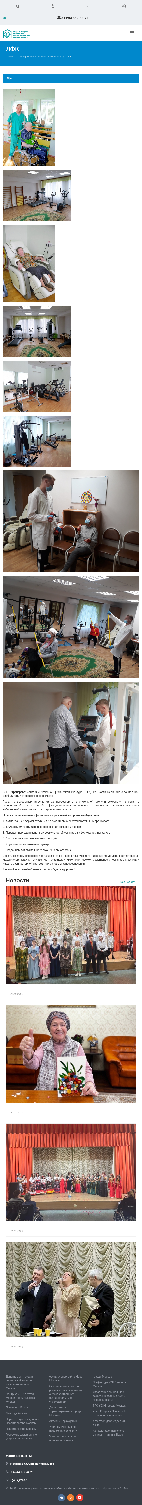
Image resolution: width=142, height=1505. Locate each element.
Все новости (128, 881)
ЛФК (10, 78)
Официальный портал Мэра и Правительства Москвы (20, 1397)
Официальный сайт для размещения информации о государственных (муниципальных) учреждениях (65, 1394)
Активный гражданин (63, 1421)
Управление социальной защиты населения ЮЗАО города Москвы (109, 1395)
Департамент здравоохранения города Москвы (65, 1411)
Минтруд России (16, 1413)
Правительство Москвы (21, 1428)
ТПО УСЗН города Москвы (110, 1405)
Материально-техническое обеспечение (40, 57)
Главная (10, 57)
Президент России (17, 1407)
